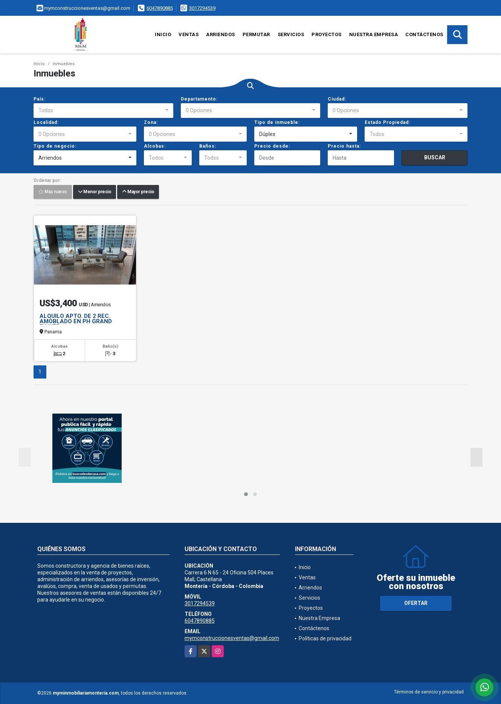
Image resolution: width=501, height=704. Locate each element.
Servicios (291, 34)
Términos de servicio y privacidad (429, 692)
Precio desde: (272, 146)
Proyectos (327, 34)
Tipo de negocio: (55, 146)
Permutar (256, 34)
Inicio (163, 34)
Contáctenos (424, 34)
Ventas (189, 34)
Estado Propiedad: (387, 122)
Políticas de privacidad (325, 638)
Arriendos (220, 34)
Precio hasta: (344, 146)
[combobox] (103, 110)
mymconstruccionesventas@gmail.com (232, 638)
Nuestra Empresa (373, 34)
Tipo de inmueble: (277, 122)
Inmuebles (64, 63)
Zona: (151, 122)
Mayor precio (138, 192)
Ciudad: (337, 99)
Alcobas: (155, 146)
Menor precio (94, 192)
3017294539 (202, 8)
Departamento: (199, 99)
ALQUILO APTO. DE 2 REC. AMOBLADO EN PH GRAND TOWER (76, 321)
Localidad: (46, 122)
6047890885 (160, 8)
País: (40, 99)
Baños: (207, 146)
